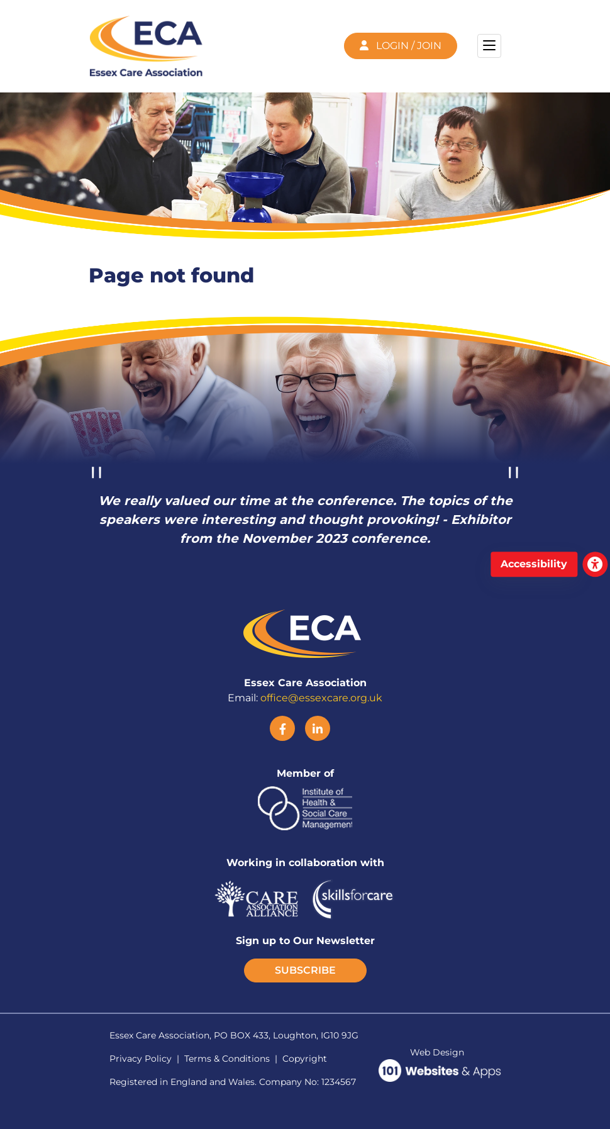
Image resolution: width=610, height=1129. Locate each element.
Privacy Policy (140, 1058)
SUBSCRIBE (305, 970)
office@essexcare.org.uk (321, 698)
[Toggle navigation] (489, 46)
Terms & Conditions (227, 1058)
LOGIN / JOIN (400, 46)
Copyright (304, 1058)
